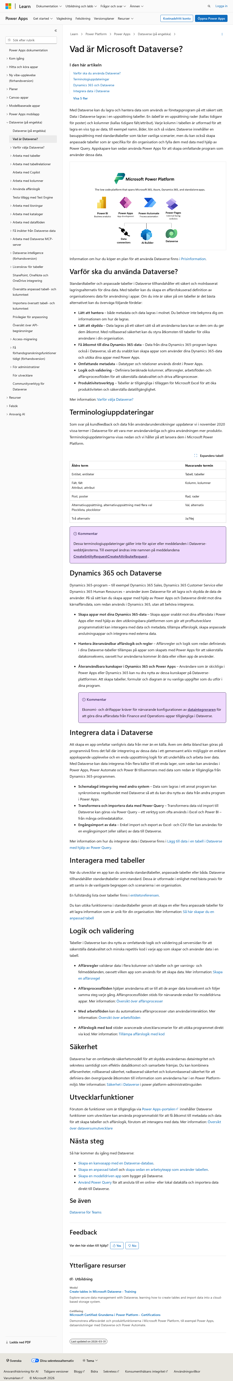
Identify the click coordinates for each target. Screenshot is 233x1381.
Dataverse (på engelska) (154, 34)
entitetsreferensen (144, 895)
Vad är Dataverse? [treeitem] (25, 139)
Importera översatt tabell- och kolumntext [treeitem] (34, 306)
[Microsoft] (8, 6)
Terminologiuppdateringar (91, 79)
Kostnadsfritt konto (177, 18)
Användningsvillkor (187, 1371)
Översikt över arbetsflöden (119, 1017)
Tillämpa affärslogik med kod (142, 1033)
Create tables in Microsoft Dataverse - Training (103, 1291)
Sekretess (109, 1371)
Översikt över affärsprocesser (139, 1001)
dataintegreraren (202, 709)
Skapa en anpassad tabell (98, 1169)
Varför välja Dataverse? (115, 399)
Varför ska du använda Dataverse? (97, 73)
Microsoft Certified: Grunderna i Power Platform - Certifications (115, 1315)
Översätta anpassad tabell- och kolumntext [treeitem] (34, 292)
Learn (74, 34)
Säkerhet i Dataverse (123, 1084)
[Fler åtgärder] (222, 34)
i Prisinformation (192, 258)
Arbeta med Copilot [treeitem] (26, 172)
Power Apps (122, 34)
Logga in (221, 6)
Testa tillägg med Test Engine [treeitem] (33, 197)
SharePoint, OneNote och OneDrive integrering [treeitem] (30, 278)
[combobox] (31, 40)
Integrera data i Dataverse (91, 91)
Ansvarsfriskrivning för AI (21, 1371)
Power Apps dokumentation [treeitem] (28, 50)
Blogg (78, 1371)
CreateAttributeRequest (127, 556)
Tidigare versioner (56, 1371)
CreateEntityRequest (90, 556)
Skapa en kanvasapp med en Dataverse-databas (115, 1163)
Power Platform (96, 34)
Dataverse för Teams (85, 1212)
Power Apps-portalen (158, 1108)
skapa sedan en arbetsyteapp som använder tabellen (167, 1169)
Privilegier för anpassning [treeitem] (30, 317)
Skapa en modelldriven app (99, 1175)
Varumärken (12, 1378)
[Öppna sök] (209, 6)
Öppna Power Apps (211, 18)
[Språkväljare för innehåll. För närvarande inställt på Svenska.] (14, 1360)
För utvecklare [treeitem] (23, 375)
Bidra (94, 1371)
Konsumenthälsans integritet (145, 1371)
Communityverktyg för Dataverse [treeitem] (28, 386)
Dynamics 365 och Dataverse (93, 85)
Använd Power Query (95, 1182)
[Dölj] (56, 30)
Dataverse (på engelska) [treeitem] (29, 130)
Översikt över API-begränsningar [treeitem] (25, 328)
